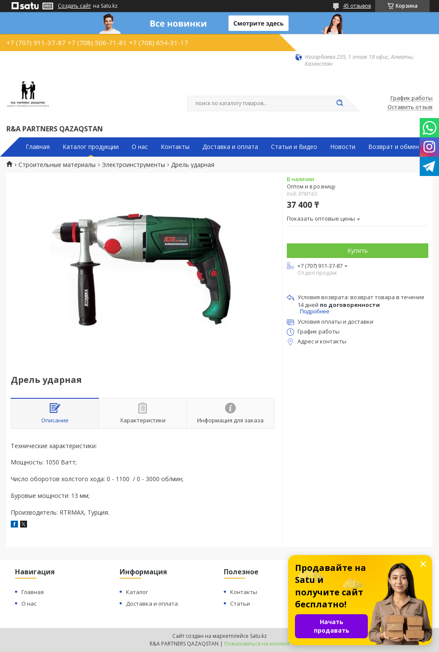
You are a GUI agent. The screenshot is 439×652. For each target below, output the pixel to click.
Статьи (240, 603)
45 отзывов (357, 5)
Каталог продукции (91, 147)
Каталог (137, 592)
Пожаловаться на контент (257, 643)
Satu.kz (258, 636)
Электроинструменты (133, 165)
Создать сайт (74, 6)
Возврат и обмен (393, 147)
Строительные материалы (57, 165)
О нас (140, 147)
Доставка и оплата (230, 147)
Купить (357, 250)
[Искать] (339, 103)
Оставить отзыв (410, 107)
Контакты (175, 147)
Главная (38, 147)
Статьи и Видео (294, 147)
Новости (342, 147)
